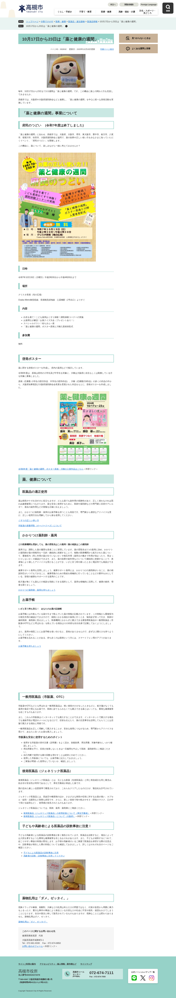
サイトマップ (86, 964)
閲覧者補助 (129, 4)
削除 (66, 26)
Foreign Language (149, 4)
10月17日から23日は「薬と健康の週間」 (45, 26)
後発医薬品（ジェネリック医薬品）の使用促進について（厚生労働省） (57, 813)
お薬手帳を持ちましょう (29, 646)
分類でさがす (47, 21)
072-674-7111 (101, 973)
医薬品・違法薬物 (76, 21)
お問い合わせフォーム (32, 946)
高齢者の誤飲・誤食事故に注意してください (44, 856)
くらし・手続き (64, 12)
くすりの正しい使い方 (28, 520)
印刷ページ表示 (107, 49)
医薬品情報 (92, 21)
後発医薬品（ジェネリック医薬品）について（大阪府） (49, 816)
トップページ (32, 21)
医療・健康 (106, 12)
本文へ (113, 4)
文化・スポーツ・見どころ (147, 12)
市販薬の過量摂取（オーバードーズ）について (40, 526)
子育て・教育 (85, 12)
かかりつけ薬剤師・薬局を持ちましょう (37, 590)
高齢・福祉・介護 (127, 12)
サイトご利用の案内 (27, 964)
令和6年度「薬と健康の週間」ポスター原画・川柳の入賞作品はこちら (51, 469)
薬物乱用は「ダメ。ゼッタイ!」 (33, 922)
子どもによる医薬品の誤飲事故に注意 (41, 853)
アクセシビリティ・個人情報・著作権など (58, 964)
